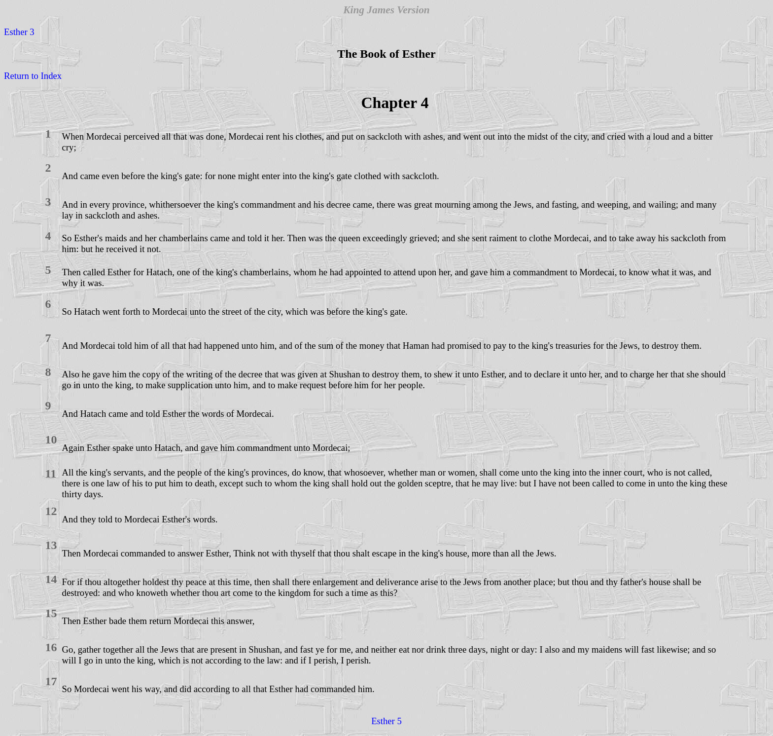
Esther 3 (19, 32)
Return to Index (33, 76)
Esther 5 (386, 721)
